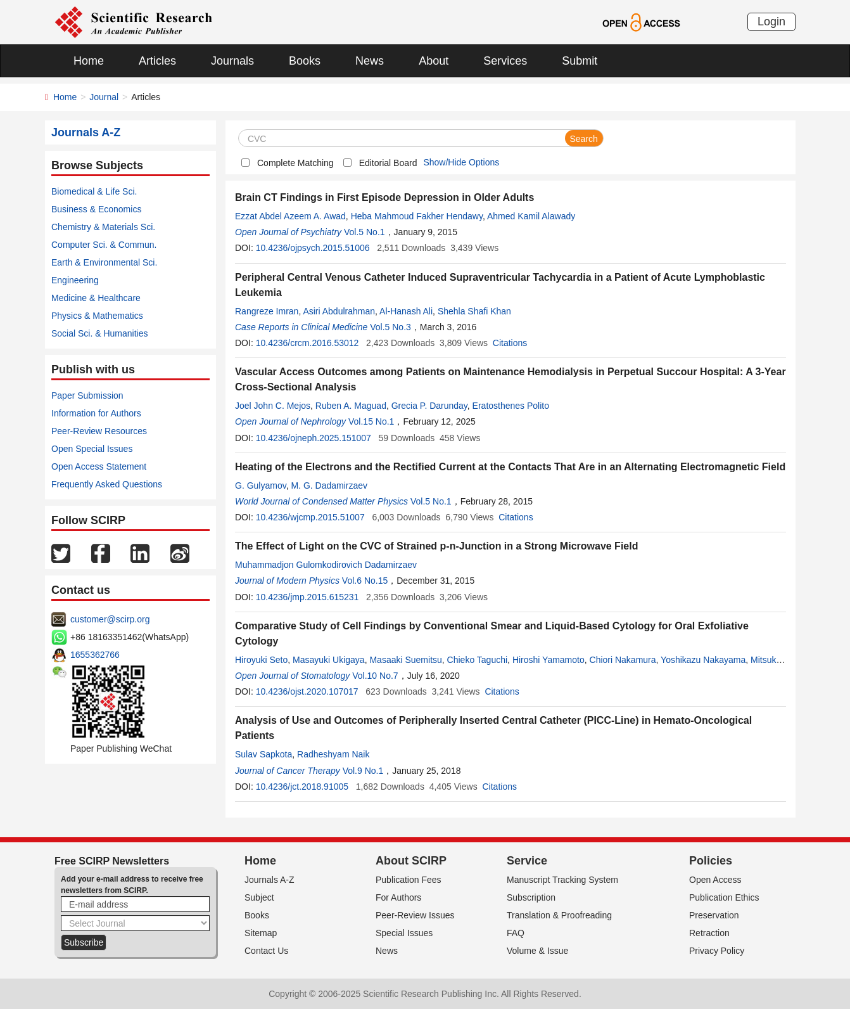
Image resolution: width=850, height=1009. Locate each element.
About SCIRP (411, 860)
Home (88, 61)
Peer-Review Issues (415, 915)
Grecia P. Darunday (429, 406)
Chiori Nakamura (623, 660)
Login (771, 21)
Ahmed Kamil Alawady (531, 216)
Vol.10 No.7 (375, 676)
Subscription (531, 897)
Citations (510, 343)
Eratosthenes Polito (511, 406)
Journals (232, 61)
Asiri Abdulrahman (339, 311)
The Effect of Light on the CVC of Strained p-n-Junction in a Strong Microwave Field (436, 546)
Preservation (714, 915)
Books (304, 61)
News (369, 61)
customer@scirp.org (109, 619)
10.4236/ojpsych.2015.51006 (313, 248)
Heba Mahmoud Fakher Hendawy (417, 216)
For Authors (398, 897)
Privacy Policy (716, 951)
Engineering (75, 280)
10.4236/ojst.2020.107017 (307, 691)
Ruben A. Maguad (350, 406)
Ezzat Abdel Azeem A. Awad (290, 216)
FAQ (515, 933)
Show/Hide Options (461, 162)
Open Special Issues (91, 449)
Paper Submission (87, 395)
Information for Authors (96, 413)
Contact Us (266, 951)
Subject (259, 897)
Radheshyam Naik (333, 754)
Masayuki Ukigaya (329, 660)
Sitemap (260, 933)
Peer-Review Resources (99, 431)
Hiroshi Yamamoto (548, 660)
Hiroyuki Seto (261, 660)
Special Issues (404, 933)
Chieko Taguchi (477, 660)
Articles (157, 61)
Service (527, 860)
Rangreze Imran (266, 311)
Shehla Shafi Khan (474, 311)
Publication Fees (408, 880)
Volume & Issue (537, 951)
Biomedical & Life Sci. (94, 191)
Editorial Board (388, 163)
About (433, 61)
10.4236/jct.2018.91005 (302, 786)
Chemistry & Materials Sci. (103, 227)
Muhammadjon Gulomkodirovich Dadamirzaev (326, 565)
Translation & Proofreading (559, 915)
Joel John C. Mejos (272, 406)
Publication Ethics (724, 897)
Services (505, 61)
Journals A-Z (269, 880)
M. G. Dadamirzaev (329, 485)
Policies (710, 860)
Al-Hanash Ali (406, 311)
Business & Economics (96, 209)
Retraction (709, 933)
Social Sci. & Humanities (99, 333)
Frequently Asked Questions (106, 484)
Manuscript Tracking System (562, 880)
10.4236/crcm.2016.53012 (307, 343)
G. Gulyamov (260, 485)
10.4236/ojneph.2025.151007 (313, 438)
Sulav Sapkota (263, 754)
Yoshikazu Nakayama (703, 660)
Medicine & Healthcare (96, 298)
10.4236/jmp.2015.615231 (307, 597)
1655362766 (95, 655)
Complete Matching (295, 163)
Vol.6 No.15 (365, 580)
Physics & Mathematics (97, 316)
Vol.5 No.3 (390, 327)
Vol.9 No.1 (363, 771)
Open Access (715, 880)
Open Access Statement (98, 466)
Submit (579, 61)
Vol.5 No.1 (364, 232)
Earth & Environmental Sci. (104, 262)
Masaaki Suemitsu (405, 660)
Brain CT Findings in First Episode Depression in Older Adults (384, 197)
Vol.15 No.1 (371, 421)
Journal (103, 97)
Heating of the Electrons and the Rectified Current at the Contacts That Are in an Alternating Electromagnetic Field (510, 466)
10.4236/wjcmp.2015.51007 (310, 517)
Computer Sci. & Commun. (104, 245)
